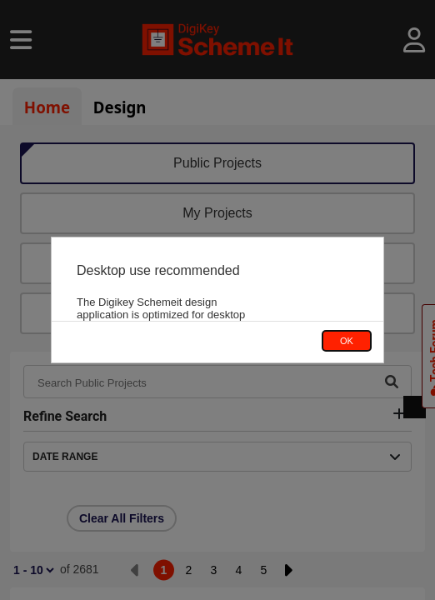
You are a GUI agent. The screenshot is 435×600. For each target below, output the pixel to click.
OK (346, 341)
